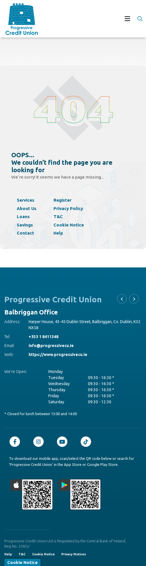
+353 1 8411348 (43, 336)
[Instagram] (40, 441)
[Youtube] (63, 441)
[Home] (19, 19)
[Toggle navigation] (92, 19)
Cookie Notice (68, 224)
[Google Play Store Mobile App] (80, 494)
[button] (139, 19)
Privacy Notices (73, 554)
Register (62, 200)
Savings (25, 224)
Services (25, 200)
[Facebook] (16, 441)
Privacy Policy (68, 208)
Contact (25, 232)
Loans (23, 216)
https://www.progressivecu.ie (58, 354)
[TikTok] (87, 441)
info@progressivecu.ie (51, 345)
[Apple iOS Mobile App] (31, 494)
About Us (26, 208)
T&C (58, 216)
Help (58, 232)
